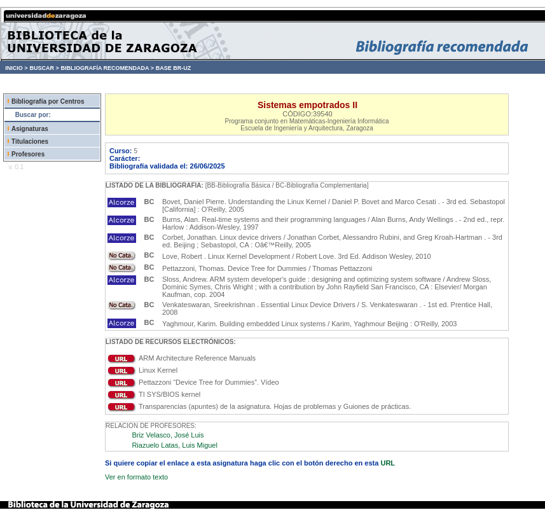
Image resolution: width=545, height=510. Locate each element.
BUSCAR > (44, 68)
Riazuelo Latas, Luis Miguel (174, 445)
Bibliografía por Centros (47, 101)
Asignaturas (29, 128)
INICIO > (16, 68)
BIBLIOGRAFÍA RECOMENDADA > (107, 68)
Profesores (28, 154)
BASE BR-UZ (173, 68)
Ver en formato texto (136, 477)
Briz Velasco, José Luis (168, 435)
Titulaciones (29, 141)
